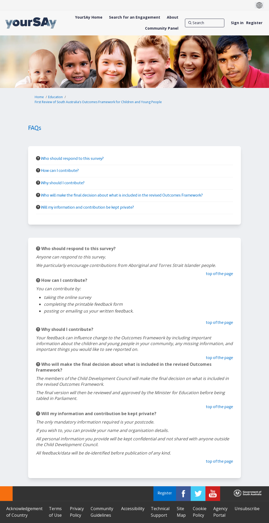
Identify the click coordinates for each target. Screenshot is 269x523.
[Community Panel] (162, 28)
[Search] (204, 23)
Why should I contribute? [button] (62, 183)
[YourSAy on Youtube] (212, 493)
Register (254, 22)
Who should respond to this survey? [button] (72, 159)
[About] (172, 17)
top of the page (219, 274)
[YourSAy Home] (89, 17)
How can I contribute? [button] (60, 171)
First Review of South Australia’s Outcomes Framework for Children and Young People (98, 102)
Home (39, 97)
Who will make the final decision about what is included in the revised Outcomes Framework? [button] (122, 196)
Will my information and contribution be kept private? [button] (87, 208)
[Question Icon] (38, 158)
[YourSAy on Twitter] (198, 493)
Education (55, 97)
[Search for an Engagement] (135, 17)
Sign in (237, 22)
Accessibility (132, 508)
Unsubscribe (247, 508)
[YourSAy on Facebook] (183, 493)
